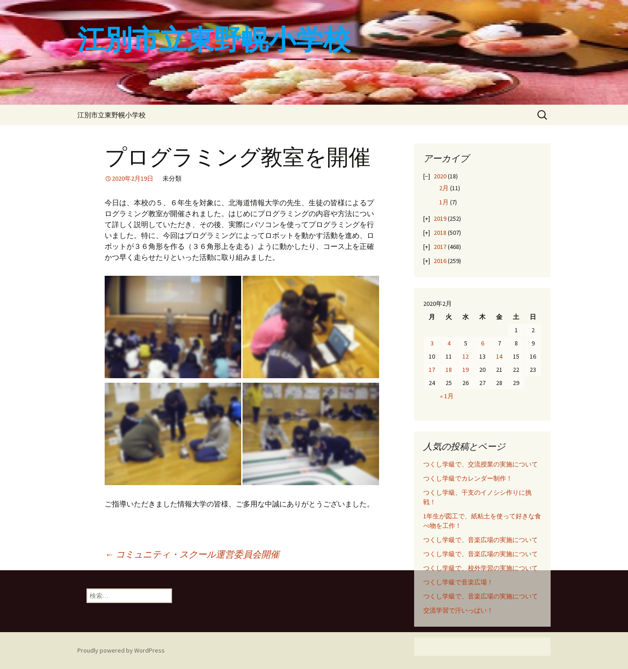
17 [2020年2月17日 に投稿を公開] (432, 369)
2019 (440, 218)
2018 (440, 232)
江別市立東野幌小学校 (111, 115)
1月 (444, 202)
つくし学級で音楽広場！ (458, 582)
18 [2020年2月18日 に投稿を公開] (449, 369)
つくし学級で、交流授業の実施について (480, 464)
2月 (444, 188)
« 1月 (447, 396)
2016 (440, 261)
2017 (440, 247)
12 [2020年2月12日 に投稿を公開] (465, 356)
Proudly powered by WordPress (121, 650)
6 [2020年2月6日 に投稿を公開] (482, 343)
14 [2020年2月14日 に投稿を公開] (499, 356)
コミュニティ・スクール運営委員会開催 (192, 554)
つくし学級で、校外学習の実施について (480, 568)
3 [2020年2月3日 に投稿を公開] (432, 343)
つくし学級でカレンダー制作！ (467, 478)
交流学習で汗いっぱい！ (458, 610)
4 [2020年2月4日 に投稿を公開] (449, 343)
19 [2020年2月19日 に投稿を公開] (465, 369)
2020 (440, 176)
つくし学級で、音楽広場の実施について (480, 540)
